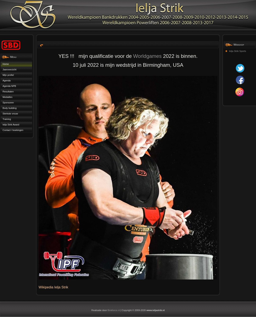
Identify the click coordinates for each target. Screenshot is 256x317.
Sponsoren (8, 102)
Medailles (7, 97)
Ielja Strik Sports (237, 51)
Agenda (7, 80)
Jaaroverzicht (9, 69)
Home (6, 64)
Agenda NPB (9, 86)
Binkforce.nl (114, 310)
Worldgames (147, 56)
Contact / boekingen (13, 130)
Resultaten (8, 91)
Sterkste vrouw (10, 113)
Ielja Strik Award (11, 124)
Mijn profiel (8, 75)
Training (7, 119)
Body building (10, 108)
